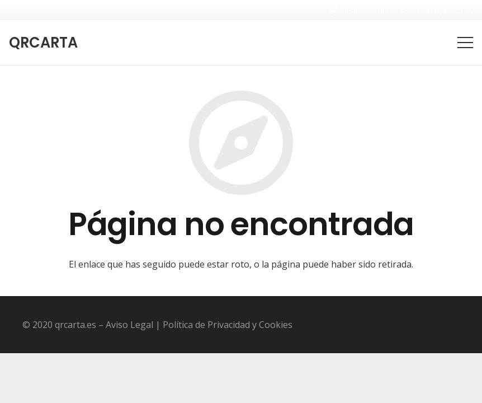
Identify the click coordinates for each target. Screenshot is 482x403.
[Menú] (465, 43)
